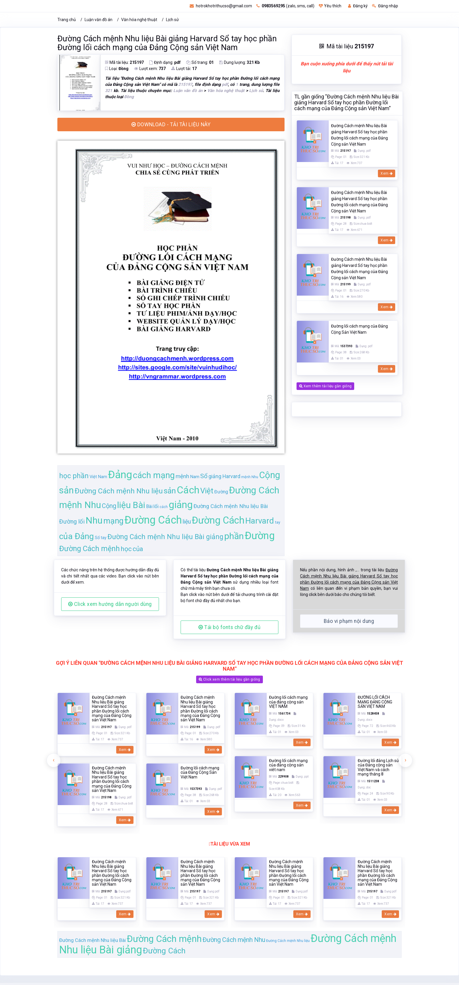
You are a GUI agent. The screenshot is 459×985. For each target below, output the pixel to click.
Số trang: (200, 62)
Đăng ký (358, 6)
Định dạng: (165, 62)
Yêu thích (330, 6)
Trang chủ (66, 19)
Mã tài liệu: (124, 62)
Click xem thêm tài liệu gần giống (229, 730)
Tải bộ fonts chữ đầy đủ (229, 678)
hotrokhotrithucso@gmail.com (221, 6)
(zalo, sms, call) (285, 6)
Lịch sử (172, 19)
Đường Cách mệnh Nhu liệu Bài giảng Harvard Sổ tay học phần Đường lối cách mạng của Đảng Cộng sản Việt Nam (167, 43)
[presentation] (54, 811)
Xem (387, 173)
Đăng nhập (385, 6)
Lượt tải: (184, 68)
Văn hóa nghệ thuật (139, 19)
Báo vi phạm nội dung (349, 671)
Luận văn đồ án (98, 19)
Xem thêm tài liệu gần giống (325, 386)
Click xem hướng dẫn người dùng (110, 654)
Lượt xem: (150, 68)
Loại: (117, 68)
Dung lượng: (239, 62)
